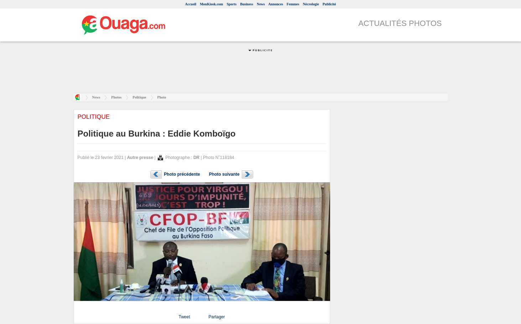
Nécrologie (311, 4)
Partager (216, 316)
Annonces (275, 4)
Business (246, 4)
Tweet (184, 316)
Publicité (329, 4)
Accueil (190, 4)
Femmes (293, 4)
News (261, 4)
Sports (231, 4)
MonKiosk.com (211, 4)
